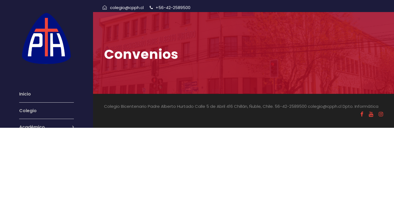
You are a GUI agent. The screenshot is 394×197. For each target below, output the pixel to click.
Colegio (28, 111)
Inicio (25, 94)
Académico (32, 127)
